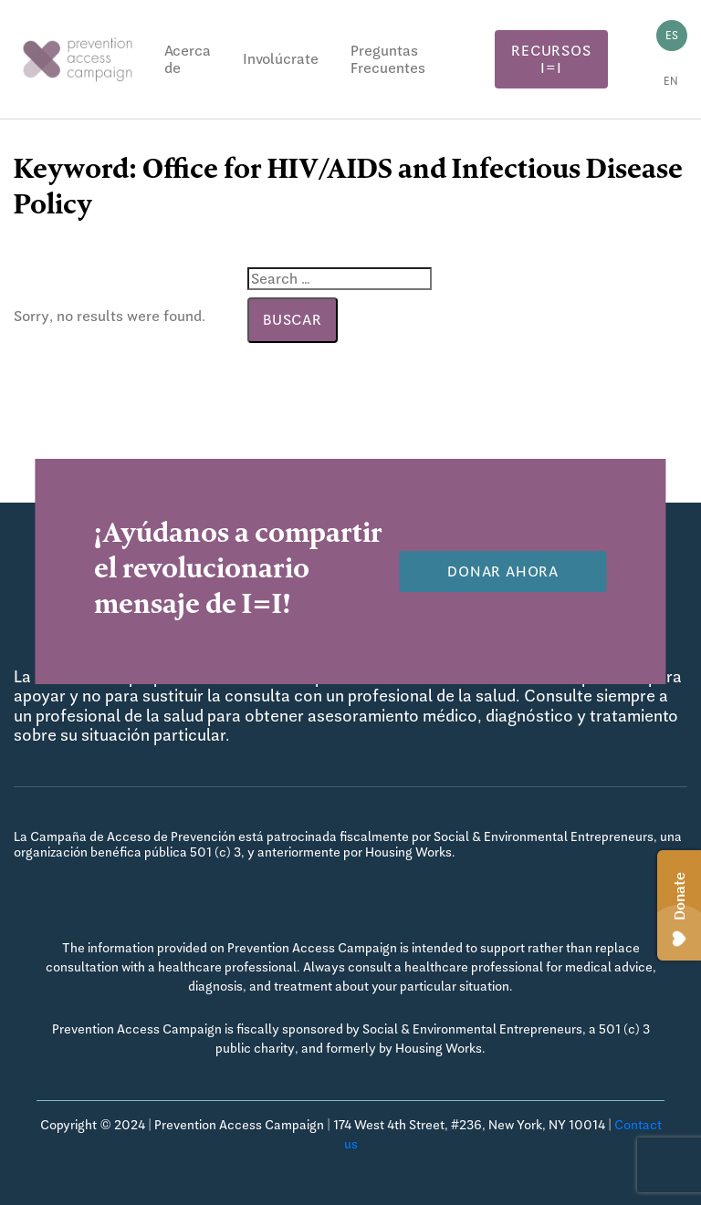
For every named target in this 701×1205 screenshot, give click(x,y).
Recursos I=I (551, 59)
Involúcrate (281, 59)
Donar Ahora (503, 571)
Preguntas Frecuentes (387, 59)
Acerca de (187, 59)
